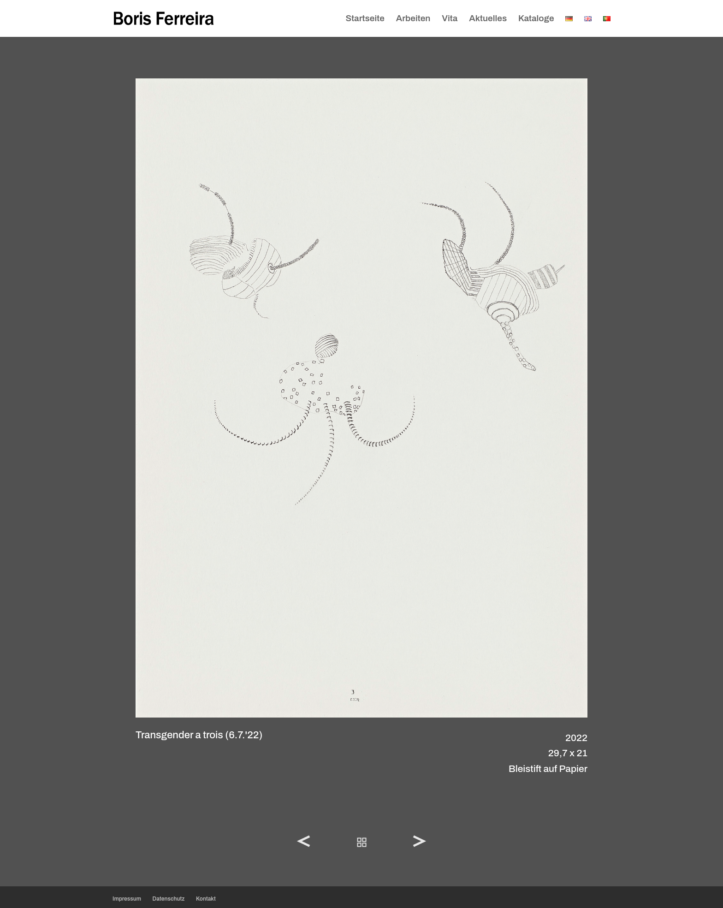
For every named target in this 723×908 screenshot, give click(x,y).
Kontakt (206, 899)
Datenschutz (169, 899)
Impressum (127, 899)
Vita (449, 19)
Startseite (364, 19)
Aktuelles (488, 19)
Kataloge (536, 19)
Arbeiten (413, 19)
